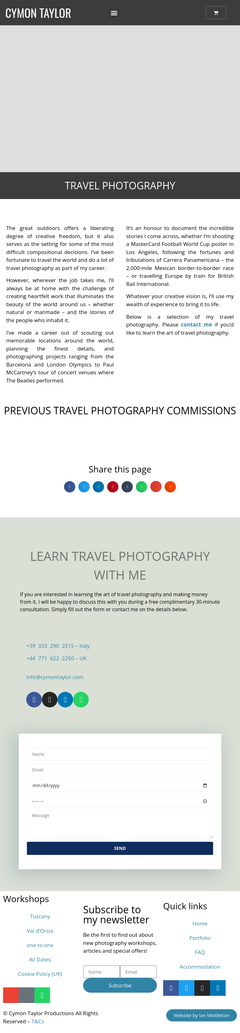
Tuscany (40, 916)
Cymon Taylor (38, 12)
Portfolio (200, 937)
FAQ (200, 952)
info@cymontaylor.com (54, 677)
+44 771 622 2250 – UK (56, 658)
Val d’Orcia (40, 930)
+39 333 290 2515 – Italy (58, 645)
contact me (196, 324)
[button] (114, 12)
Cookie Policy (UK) (40, 973)
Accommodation (200, 966)
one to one (40, 945)
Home (200, 923)
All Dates (40, 959)
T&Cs (37, 1021)
